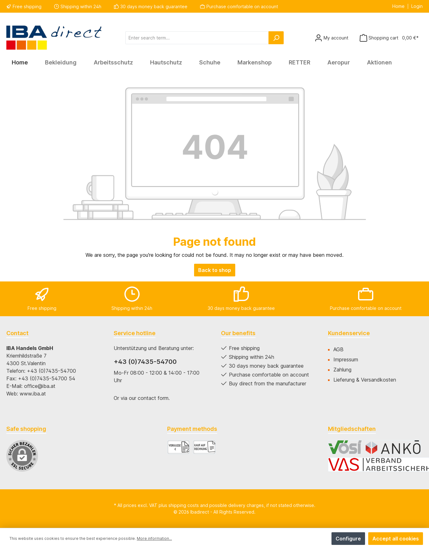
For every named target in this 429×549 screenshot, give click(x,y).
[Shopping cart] (389, 37)
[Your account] (331, 37)
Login (417, 6)
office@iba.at (39, 386)
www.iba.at (33, 393)
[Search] (276, 37)
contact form (153, 398)
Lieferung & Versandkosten (364, 380)
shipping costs (183, 505)
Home (398, 6)
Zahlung (342, 369)
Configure (348, 538)
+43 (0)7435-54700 (145, 361)
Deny (317, 538)
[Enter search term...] (197, 37)
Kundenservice (349, 333)
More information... (154, 538)
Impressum (345, 359)
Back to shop (214, 270)
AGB (338, 349)
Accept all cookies (395, 538)
